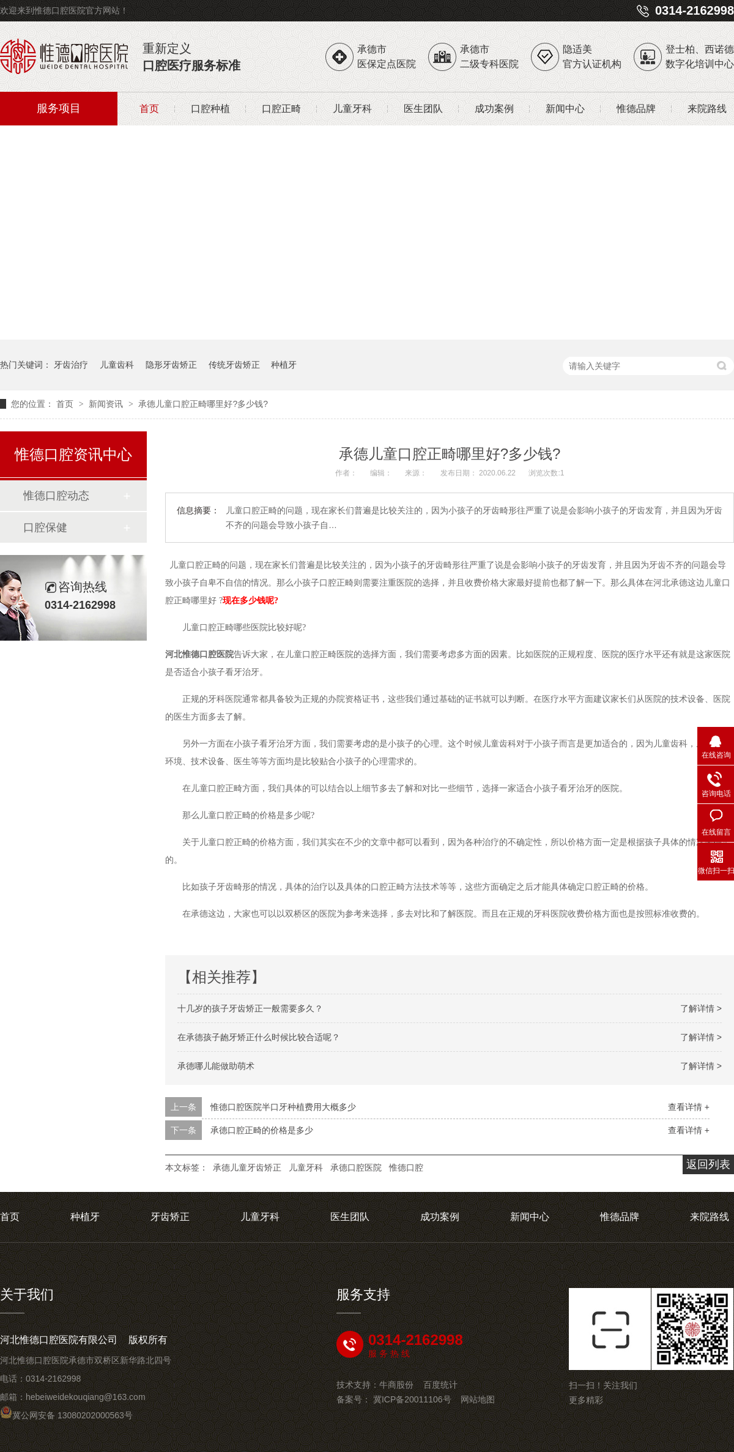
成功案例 (494, 108)
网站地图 (478, 1399)
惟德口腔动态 (56, 496)
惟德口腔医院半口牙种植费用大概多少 (283, 1107)
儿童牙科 (352, 108)
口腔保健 (45, 527)
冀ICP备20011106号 (412, 1399)
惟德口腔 (406, 1167)
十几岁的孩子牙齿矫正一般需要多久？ (250, 1008)
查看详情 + (689, 1107)
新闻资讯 (107, 404)
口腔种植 (210, 108)
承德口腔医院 (356, 1167)
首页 (149, 108)
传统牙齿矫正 (234, 365)
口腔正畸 (281, 108)
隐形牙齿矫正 (171, 365)
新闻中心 (565, 108)
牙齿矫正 (170, 1217)
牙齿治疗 (71, 365)
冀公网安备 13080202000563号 (66, 1415)
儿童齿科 (117, 365)
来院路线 (707, 108)
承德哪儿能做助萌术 (215, 1066)
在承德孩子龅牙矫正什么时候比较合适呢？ (258, 1037)
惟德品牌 (636, 108)
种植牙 (284, 365)
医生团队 (423, 108)
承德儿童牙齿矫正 (247, 1167)
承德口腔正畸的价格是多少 (261, 1130)
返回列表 (708, 1164)
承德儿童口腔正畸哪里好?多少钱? (203, 404)
